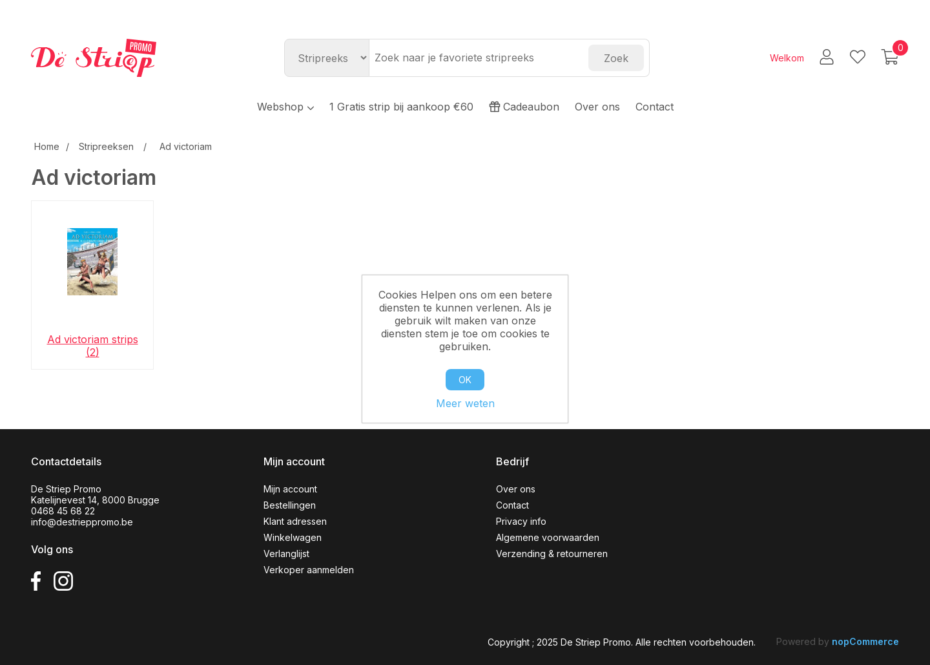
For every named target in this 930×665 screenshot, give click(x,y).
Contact (655, 106)
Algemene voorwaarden (547, 537)
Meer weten (465, 403)
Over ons (597, 106)
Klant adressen (295, 521)
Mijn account (290, 488)
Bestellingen (290, 505)
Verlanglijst (286, 553)
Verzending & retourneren (552, 553)
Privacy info (521, 521)
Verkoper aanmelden (309, 569)
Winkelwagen (293, 537)
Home (46, 146)
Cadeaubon (524, 106)
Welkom (787, 57)
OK (465, 379)
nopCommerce (865, 641)
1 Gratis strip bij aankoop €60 (401, 106)
